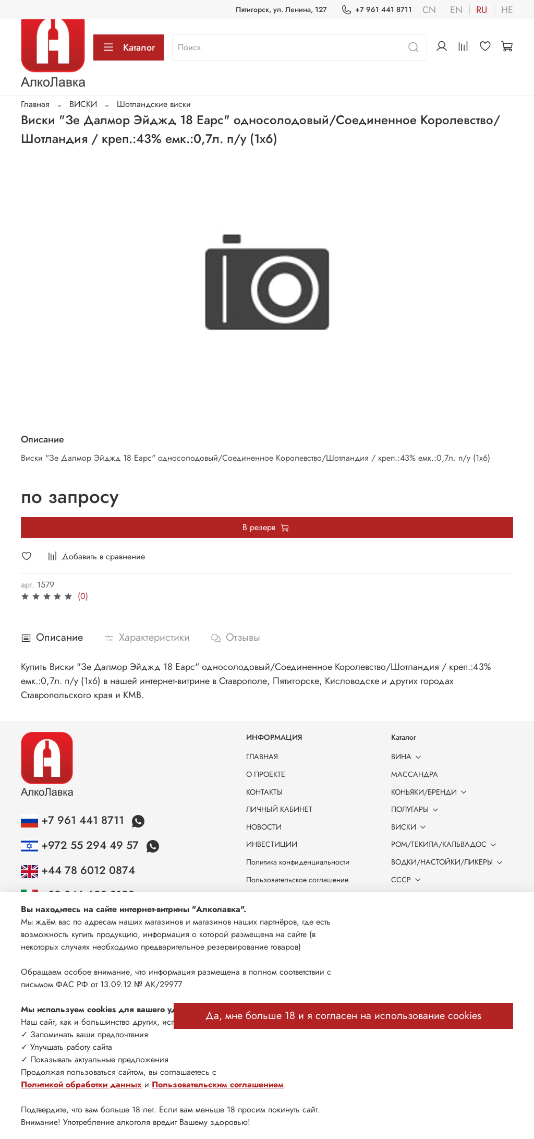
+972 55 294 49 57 (81, 845)
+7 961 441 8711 (376, 9)
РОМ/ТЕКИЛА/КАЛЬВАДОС (445, 844)
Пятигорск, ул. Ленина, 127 (281, 9)
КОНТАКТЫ (264, 792)
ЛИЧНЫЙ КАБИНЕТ (279, 809)
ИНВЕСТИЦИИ (271, 844)
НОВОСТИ (264, 827)
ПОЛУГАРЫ (416, 809)
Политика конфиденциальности (297, 862)
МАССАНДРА (414, 774)
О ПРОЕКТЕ (265, 774)
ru (481, 10)
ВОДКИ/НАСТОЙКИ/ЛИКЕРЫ (448, 862)
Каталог (128, 47)
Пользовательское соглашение (297, 879)
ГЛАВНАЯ (262, 756)
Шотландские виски (154, 104)
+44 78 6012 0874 (78, 870)
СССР (407, 879)
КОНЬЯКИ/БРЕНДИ (430, 792)
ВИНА (408, 756)
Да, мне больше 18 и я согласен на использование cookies (343, 1015)
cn (429, 10)
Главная (35, 104)
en (456, 10)
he (507, 10)
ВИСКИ (83, 104)
